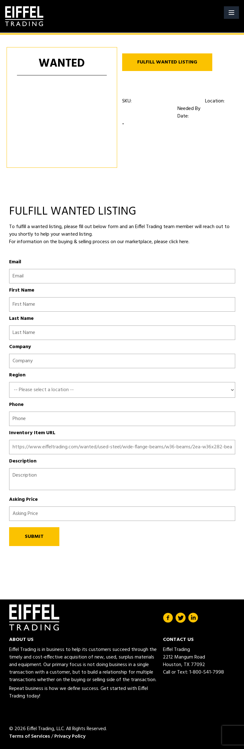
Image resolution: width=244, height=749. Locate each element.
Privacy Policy (69, 736)
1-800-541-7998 (206, 672)
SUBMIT (34, 537)
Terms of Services (29, 736)
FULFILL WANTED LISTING (167, 62)
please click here (170, 242)
